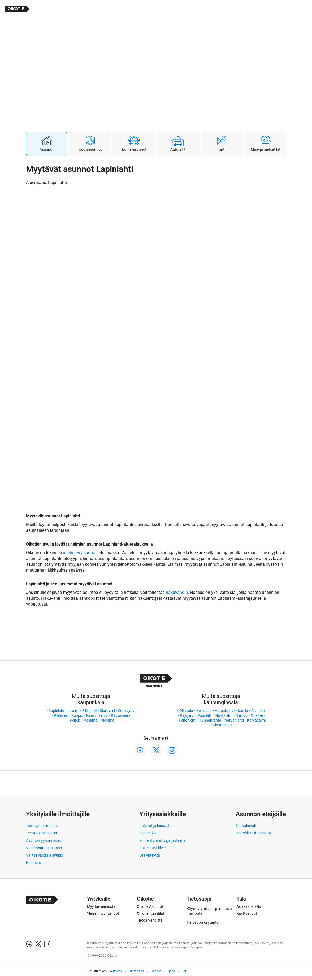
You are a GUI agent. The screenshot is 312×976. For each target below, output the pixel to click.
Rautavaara (121, 715)
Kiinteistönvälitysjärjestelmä (162, 840)
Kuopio (77, 715)
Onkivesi (258, 715)
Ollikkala (186, 711)
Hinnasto (33, 863)
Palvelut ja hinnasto (155, 825)
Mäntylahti (223, 715)
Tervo (103, 715)
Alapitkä (258, 711)
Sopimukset (149, 833)
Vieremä (107, 720)
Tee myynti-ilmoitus (42, 825)
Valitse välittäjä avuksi (44, 855)
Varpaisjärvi (225, 711)
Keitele (75, 720)
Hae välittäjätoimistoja (254, 833)
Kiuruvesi (107, 711)
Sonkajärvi (126, 711)
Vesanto (91, 720)
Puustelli (204, 715)
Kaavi (91, 715)
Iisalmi (73, 711)
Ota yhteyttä (149, 855)
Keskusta (204, 711)
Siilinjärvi (89, 711)
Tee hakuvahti (247, 825)
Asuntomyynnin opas (43, 840)
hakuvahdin (177, 592)
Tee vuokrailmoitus (41, 833)
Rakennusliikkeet (153, 848)
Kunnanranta (210, 720)
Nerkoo (242, 715)
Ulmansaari (222, 725)
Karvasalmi (256, 720)
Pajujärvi (187, 715)
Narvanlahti (234, 720)
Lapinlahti (57, 711)
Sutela (243, 711)
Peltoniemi (187, 720)
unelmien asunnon (80, 552)
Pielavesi (61, 715)
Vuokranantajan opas (44, 848)
